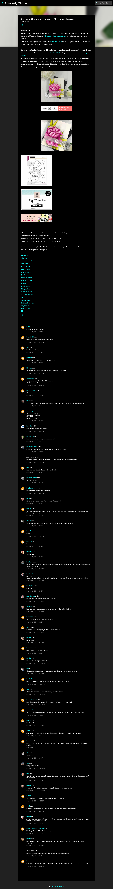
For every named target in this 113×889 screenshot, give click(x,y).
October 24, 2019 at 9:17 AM (35, 632)
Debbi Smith (30, 337)
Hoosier (28, 720)
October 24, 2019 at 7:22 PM (35, 747)
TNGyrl (28, 627)
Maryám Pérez (26, 289)
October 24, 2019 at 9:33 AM (35, 643)
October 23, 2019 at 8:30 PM (35, 515)
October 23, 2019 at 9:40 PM (35, 557)
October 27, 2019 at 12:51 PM (35, 823)
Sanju (28, 347)
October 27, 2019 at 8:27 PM (35, 866)
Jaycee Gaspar (26, 272)
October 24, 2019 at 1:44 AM (35, 569)
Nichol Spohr (26, 297)
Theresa (29, 606)
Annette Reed (30, 710)
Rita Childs (29, 679)
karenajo (29, 861)
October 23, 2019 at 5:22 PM (35, 452)
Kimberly (29, 368)
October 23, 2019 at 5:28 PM (35, 462)
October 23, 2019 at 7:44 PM (35, 483)
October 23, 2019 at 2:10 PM (35, 342)
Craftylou (29, 551)
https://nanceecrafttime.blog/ (35, 828)
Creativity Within (16, 3)
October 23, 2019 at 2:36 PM (35, 373)
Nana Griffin (30, 648)
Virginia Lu (25, 306)
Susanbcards (30, 596)
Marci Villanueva (31, 477)
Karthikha (29, 426)
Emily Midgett (26, 266)
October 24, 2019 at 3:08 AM (35, 591)
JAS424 (28, 730)
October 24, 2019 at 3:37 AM (35, 601)
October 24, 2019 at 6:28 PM (35, 736)
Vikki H (28, 520)
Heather (28, 785)
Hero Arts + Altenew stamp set (55, 36)
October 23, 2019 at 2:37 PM (35, 385)
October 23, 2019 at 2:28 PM (35, 352)
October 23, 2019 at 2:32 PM (35, 363)
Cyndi (28, 806)
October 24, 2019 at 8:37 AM (35, 622)
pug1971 (29, 541)
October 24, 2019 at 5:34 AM (35, 611)
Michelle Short (26, 292)
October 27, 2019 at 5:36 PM (35, 856)
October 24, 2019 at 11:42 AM (35, 694)
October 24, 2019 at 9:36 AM (35, 653)
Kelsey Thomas (31, 390)
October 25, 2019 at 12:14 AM (35, 768)
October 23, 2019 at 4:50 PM (35, 441)
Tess (27, 689)
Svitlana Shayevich (27, 303)
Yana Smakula (26, 308)
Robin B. (29, 741)
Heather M (29, 562)
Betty (28, 400)
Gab (27, 763)
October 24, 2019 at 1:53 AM (35, 580)
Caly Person (25, 264)
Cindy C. (29, 637)
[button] (22, 25)
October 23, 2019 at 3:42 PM (35, 421)
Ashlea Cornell (26, 261)
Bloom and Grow (56, 41)
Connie (28, 838)
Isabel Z (28, 326)
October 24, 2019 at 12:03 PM (35, 705)
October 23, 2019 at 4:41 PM (35, 431)
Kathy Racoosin (26, 278)
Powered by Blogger (56, 886)
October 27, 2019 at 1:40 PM (35, 833)
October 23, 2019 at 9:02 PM (35, 526)
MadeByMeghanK (32, 446)
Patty (28, 498)
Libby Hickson (26, 283)
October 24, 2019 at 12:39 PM (35, 715)
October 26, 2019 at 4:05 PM (35, 811)
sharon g (29, 357)
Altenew (24, 258)
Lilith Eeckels (26, 286)
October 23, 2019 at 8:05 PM (35, 493)
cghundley (29, 411)
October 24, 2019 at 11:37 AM (35, 684)
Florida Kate (30, 617)
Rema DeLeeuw (31, 531)
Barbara (29, 508)
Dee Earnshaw (30, 488)
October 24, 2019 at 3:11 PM (35, 725)
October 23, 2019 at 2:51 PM (35, 395)
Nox (27, 668)
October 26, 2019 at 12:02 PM (35, 801)
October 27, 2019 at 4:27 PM (35, 845)
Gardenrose (30, 436)
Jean (27, 753)
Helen (28, 467)
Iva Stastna (30, 586)
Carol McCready (31, 699)
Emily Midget (55, 53)
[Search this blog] (102, 3)
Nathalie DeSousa (27, 294)
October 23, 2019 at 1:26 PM (35, 332)
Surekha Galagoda (32, 574)
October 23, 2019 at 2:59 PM (35, 406)
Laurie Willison (26, 280)
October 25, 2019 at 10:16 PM (35, 790)
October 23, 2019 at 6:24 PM (35, 472)
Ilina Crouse (25, 269)
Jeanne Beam (30, 378)
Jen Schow (24, 275)
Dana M (28, 795)
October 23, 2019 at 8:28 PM (35, 503)
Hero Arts (24, 255)
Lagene (28, 816)
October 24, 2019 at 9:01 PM (35, 758)
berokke (28, 658)
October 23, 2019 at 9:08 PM (35, 536)
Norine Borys (26, 300)
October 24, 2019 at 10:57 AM (35, 674)
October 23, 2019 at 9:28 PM (35, 546)
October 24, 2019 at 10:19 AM (35, 663)
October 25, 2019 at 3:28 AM (35, 780)
